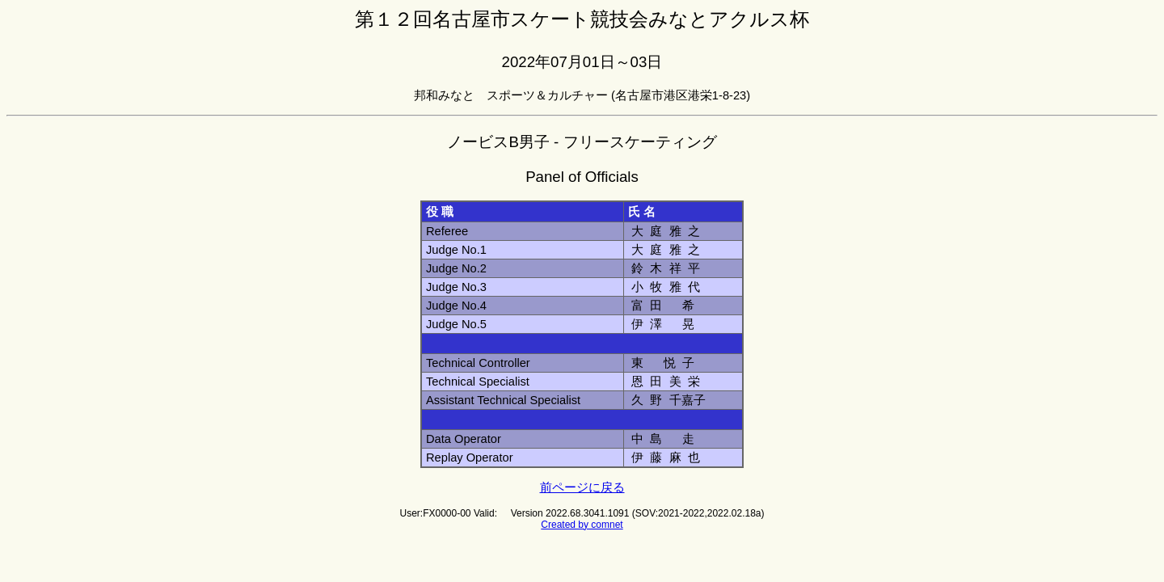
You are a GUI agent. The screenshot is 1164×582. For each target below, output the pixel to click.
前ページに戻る (582, 487)
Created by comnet (581, 524)
